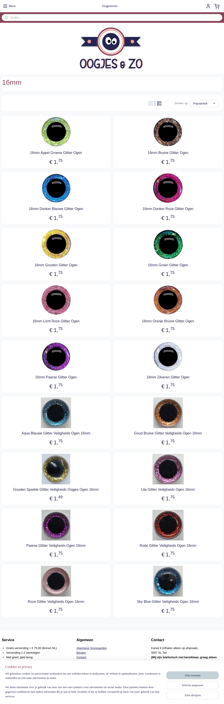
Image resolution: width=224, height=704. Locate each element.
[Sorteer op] (204, 103)
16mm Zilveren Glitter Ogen (168, 377)
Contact (81, 657)
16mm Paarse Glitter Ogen (56, 377)
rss (105, 696)
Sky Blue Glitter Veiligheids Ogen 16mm (168, 601)
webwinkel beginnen (120, 696)
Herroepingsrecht (87, 661)
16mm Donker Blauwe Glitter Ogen (56, 209)
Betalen (81, 652)
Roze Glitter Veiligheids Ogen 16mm (56, 601)
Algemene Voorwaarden (91, 648)
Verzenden (83, 670)
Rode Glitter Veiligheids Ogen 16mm (168, 545)
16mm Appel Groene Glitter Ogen (56, 153)
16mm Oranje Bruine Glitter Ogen (168, 321)
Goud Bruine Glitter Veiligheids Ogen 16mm (168, 433)
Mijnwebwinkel (153, 696)
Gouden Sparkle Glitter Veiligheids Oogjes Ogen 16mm (56, 489)
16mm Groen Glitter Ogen (168, 265)
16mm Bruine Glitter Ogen (168, 153)
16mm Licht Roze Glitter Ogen (55, 321)
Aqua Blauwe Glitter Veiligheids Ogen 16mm (56, 433)
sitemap (97, 696)
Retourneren (84, 666)
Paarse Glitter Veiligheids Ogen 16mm (56, 545)
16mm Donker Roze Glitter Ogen (168, 209)
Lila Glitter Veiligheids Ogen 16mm (168, 489)
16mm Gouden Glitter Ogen (56, 265)
